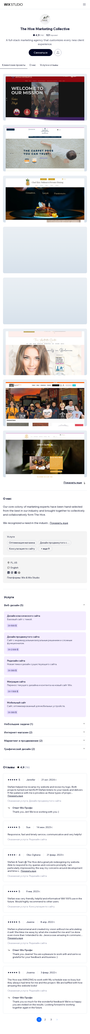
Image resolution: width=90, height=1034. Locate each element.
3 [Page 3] (51, 1019)
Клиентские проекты (13, 64)
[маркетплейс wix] (13, 4)
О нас (32, 64)
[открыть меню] (84, 4)
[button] (45, 97)
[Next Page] (57, 1019)
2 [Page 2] (45, 1019)
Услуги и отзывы (49, 64)
